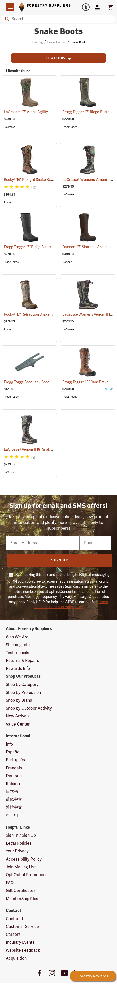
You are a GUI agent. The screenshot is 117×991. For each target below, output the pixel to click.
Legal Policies (18, 843)
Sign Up (60, 560)
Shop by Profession (23, 692)
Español (13, 752)
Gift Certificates (21, 890)
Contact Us (16, 918)
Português (15, 760)
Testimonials (17, 652)
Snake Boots (78, 42)
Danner (67, 262)
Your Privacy (17, 851)
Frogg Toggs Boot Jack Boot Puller (38, 382)
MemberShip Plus (22, 898)
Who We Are (17, 637)
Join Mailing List (21, 867)
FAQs (11, 882)
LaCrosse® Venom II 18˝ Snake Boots (39, 449)
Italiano (13, 783)
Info (9, 744)
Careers (13, 934)
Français (14, 768)
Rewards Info (18, 668)
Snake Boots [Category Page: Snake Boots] (58, 32)
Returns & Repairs (22, 660)
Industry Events (20, 942)
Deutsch (14, 775)
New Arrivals (17, 716)
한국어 (12, 815)
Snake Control (56, 42)
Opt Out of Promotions (26, 875)
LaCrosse (9, 127)
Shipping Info (18, 644)
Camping (37, 42)
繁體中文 (14, 807)
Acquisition (16, 958)
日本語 (12, 791)
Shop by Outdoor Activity (29, 708)
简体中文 (14, 799)
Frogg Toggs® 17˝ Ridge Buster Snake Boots (45, 247)
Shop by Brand (19, 700)
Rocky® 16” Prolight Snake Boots (37, 179)
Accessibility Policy (24, 859)
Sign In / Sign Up (21, 835)
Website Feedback (23, 950)
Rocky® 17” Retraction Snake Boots (38, 314)
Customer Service (22, 926)
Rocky (7, 202)
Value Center (18, 724)
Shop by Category (22, 684)
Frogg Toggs (69, 127)
